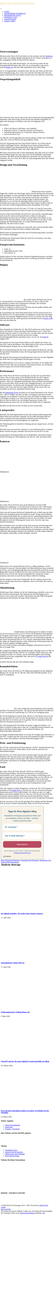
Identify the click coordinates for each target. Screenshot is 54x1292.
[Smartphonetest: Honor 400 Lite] (27, 959)
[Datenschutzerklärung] (22, 853)
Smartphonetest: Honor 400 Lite (12, 963)
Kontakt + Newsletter (12, 1129)
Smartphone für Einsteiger (30, 860)
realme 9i (45, 337)
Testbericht (4, 862)
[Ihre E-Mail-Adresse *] (22, 835)
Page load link (6, 1209)
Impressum (9, 1127)
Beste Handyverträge (12, 1156)
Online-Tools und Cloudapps (15, 1154)
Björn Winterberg (7, 860)
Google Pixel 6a (42, 656)
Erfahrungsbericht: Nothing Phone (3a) (15, 1012)
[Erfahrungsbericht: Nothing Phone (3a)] (27, 1008)
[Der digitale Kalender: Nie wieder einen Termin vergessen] (27, 909)
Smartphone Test (45, 860)
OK (44, 1213)
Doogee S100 (48, 318)
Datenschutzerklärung (12, 1125)
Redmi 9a (49, 56)
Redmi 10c (9, 67)
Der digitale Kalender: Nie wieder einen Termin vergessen (22, 913)
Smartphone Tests (11, 1150)
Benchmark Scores (12, 392)
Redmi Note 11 (17, 790)
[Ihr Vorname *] (22, 827)
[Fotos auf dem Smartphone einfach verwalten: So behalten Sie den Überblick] (27, 1107)
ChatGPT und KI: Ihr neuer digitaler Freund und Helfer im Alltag (25, 1061)
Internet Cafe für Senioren (14, 1152)
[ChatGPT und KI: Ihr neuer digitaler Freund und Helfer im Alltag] (27, 1057)
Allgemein (16, 860)
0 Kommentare (14, 862)
